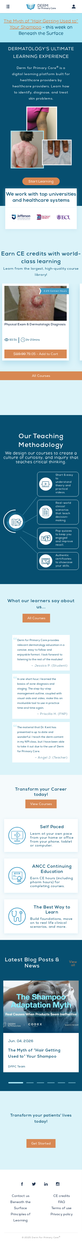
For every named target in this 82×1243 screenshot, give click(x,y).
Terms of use (61, 1208)
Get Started (41, 1144)
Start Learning (41, 182)
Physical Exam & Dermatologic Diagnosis (35, 325)
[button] (16, 1082)
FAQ (61, 1202)
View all (73, 963)
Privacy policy (62, 1215)
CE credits (61, 1196)
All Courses (41, 376)
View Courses (41, 804)
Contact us (21, 1196)
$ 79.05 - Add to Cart (35, 354)
